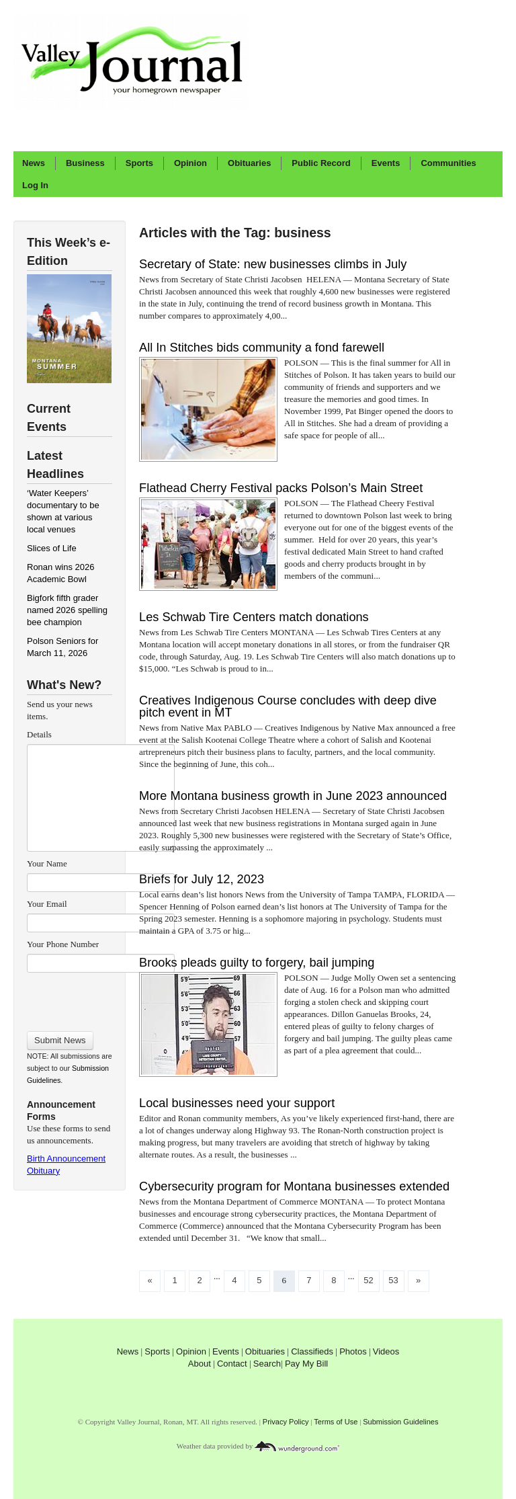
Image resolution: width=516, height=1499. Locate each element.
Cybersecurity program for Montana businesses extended (294, 1186)
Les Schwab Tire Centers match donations (254, 617)
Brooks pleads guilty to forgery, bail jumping (256, 963)
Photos (352, 1351)
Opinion (190, 163)
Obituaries (249, 163)
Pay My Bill (306, 1364)
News (33, 163)
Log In (35, 185)
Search (267, 1364)
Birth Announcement (66, 1158)
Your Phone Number (63, 944)
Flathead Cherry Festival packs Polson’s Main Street (281, 488)
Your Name (47, 863)
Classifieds (312, 1351)
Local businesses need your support (237, 1103)
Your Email (47, 904)
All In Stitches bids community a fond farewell (261, 347)
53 (393, 1280)
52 (368, 1280)
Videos (386, 1351)
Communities (448, 163)
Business (85, 163)
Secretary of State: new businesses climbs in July (272, 264)
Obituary (43, 1171)
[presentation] (100, 997)
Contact (232, 1364)
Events (386, 163)
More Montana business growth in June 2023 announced (293, 796)
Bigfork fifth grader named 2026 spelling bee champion (67, 610)
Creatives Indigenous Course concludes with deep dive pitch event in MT (288, 706)
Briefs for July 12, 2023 (201, 879)
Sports (139, 163)
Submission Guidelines (400, 1422)
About (199, 1364)
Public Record (321, 163)
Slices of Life (52, 548)
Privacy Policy (286, 1422)
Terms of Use (335, 1422)
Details (39, 734)
